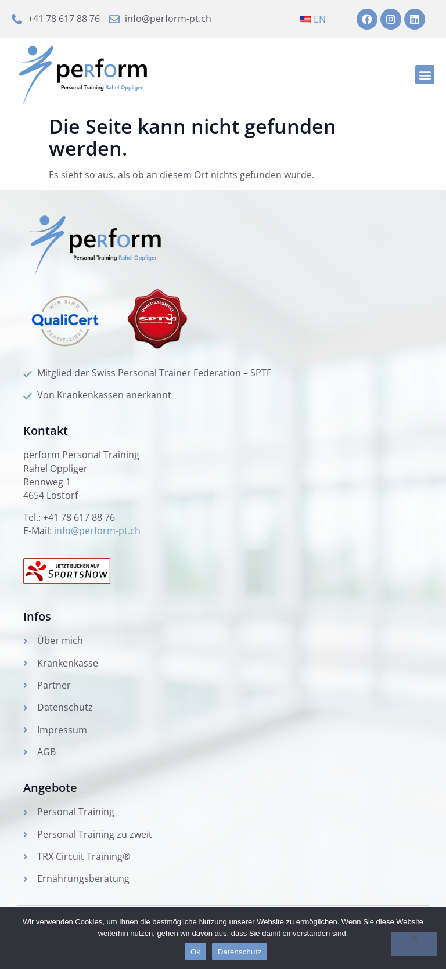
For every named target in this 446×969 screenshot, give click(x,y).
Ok (195, 952)
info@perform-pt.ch (97, 537)
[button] (424, 75)
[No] (414, 944)
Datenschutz (239, 952)
